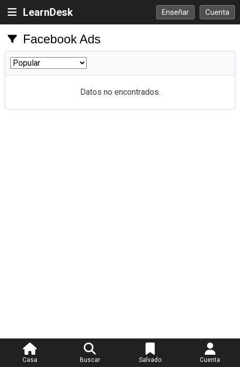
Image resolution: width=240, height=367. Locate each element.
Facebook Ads (62, 39)
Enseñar (175, 12)
